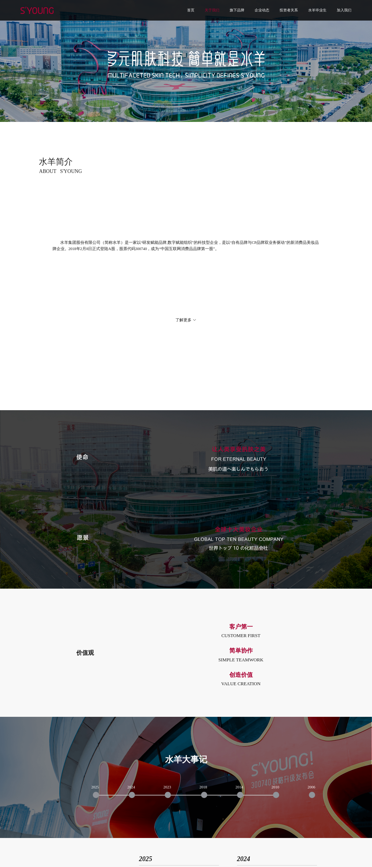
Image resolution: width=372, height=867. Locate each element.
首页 (190, 10)
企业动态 (262, 10)
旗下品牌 (237, 10)
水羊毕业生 (317, 10)
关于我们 (212, 10)
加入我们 (344, 10)
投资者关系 (289, 10)
